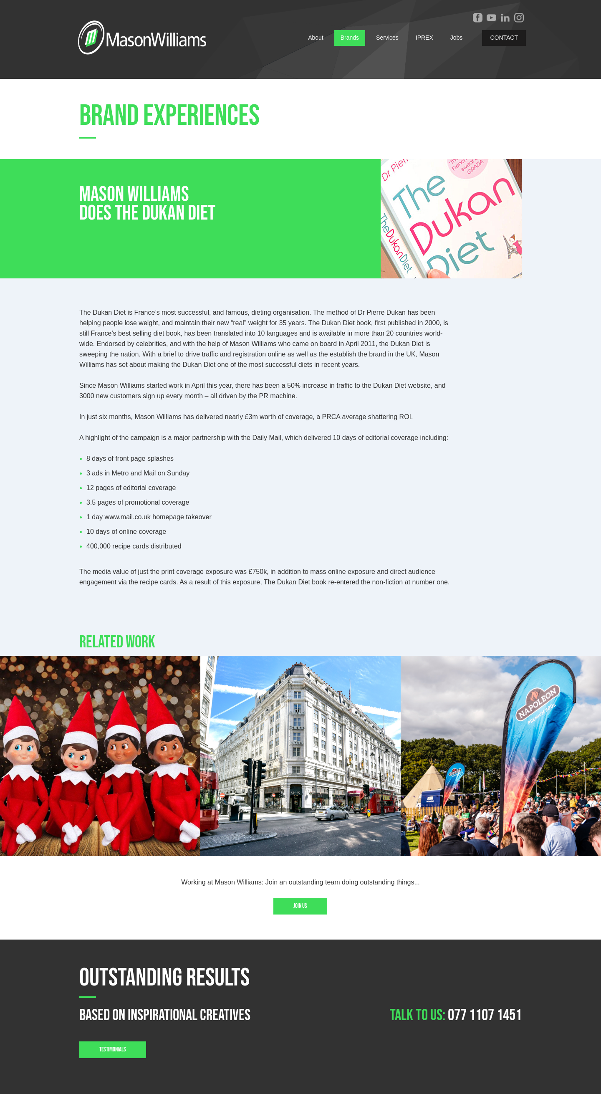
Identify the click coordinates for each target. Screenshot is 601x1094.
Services (387, 37)
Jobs (456, 37)
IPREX (424, 37)
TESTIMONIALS (112, 1050)
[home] (139, 37)
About (315, 37)
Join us (300, 906)
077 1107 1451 (485, 1015)
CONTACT (504, 37)
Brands (350, 37)
